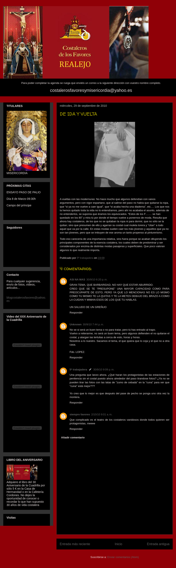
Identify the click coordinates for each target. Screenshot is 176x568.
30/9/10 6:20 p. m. (96, 279)
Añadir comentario (73, 437)
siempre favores (80, 414)
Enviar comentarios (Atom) (123, 557)
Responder (76, 312)
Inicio (118, 544)
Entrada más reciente (75, 544)
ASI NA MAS (77, 279)
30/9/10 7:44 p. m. (93, 324)
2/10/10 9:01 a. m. (101, 414)
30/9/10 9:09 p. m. (103, 369)
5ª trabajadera (78, 369)
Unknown (76, 324)
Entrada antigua (158, 544)
